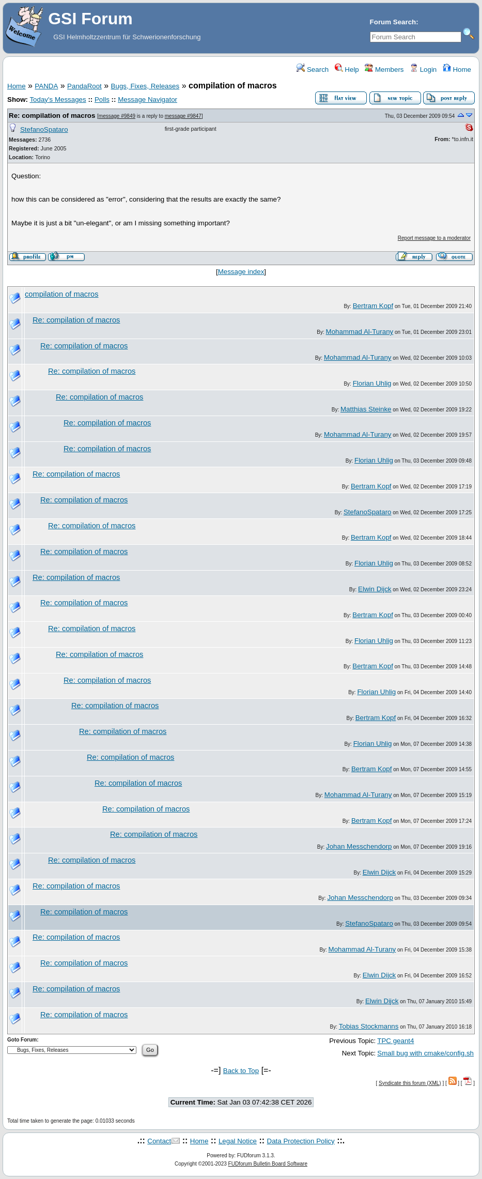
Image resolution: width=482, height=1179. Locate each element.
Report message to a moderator (434, 238)
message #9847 (183, 116)
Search (313, 69)
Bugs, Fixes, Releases (145, 86)
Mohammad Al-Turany (360, 331)
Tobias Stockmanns (369, 1026)
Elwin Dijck (374, 589)
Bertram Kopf (373, 306)
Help (347, 69)
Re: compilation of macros (52, 115)
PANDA (46, 86)
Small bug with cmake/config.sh (425, 1053)
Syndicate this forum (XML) (410, 1083)
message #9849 (117, 116)
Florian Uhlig (372, 383)
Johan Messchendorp (359, 846)
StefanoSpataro (44, 129)
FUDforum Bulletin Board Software (267, 1164)
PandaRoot (84, 86)
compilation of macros (62, 294)
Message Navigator (147, 99)
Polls (102, 99)
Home (457, 69)
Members (384, 69)
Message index (241, 271)
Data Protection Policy (301, 1141)
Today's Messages (57, 99)
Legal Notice (238, 1141)
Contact (159, 1141)
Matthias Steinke (366, 409)
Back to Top (241, 1071)
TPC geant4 (395, 1041)
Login (423, 69)
